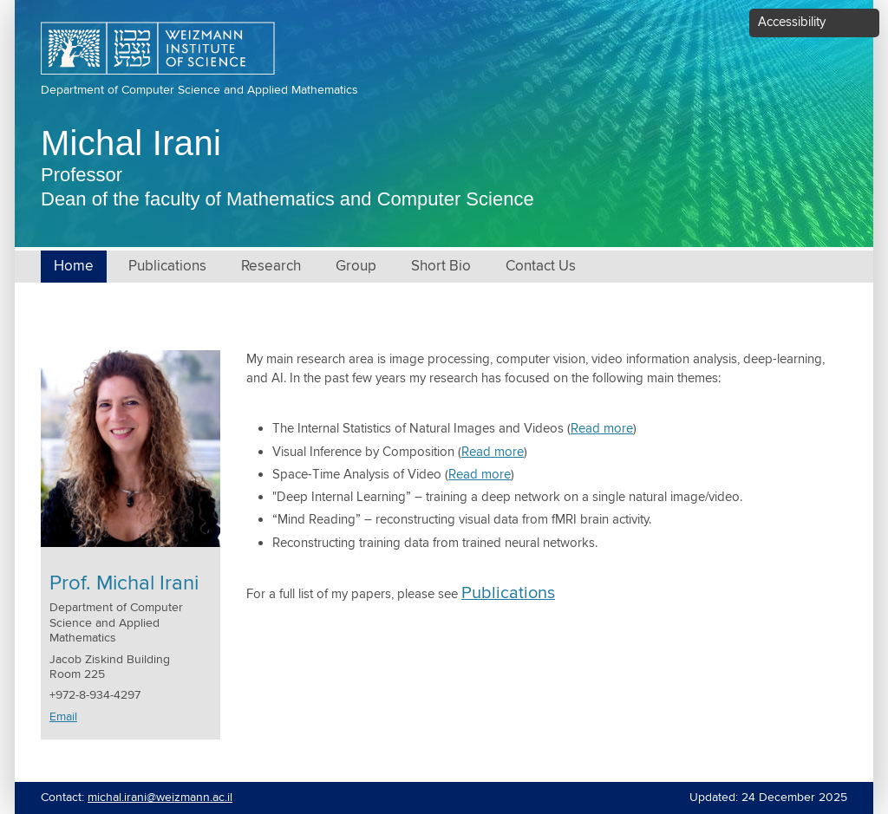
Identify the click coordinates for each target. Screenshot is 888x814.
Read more (602, 428)
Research (271, 266)
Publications (167, 266)
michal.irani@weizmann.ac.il (160, 797)
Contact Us (541, 266)
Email (63, 717)
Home (74, 266)
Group (356, 266)
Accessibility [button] (792, 22)
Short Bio (441, 266)
